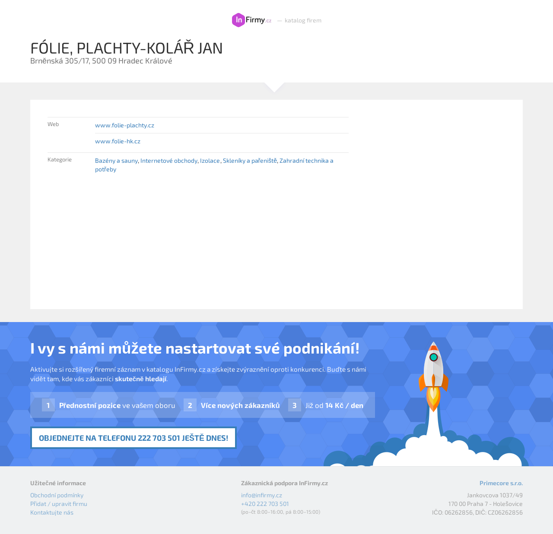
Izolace (210, 160)
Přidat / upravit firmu (58, 503)
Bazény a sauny (116, 160)
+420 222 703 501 (265, 503)
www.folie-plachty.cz (124, 125)
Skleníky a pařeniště (250, 160)
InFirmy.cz (251, 20)
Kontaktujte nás (51, 512)
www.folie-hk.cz (117, 141)
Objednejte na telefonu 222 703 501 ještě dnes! (133, 437)
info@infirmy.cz (261, 495)
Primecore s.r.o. (501, 483)
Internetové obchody (168, 160)
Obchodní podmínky (56, 495)
